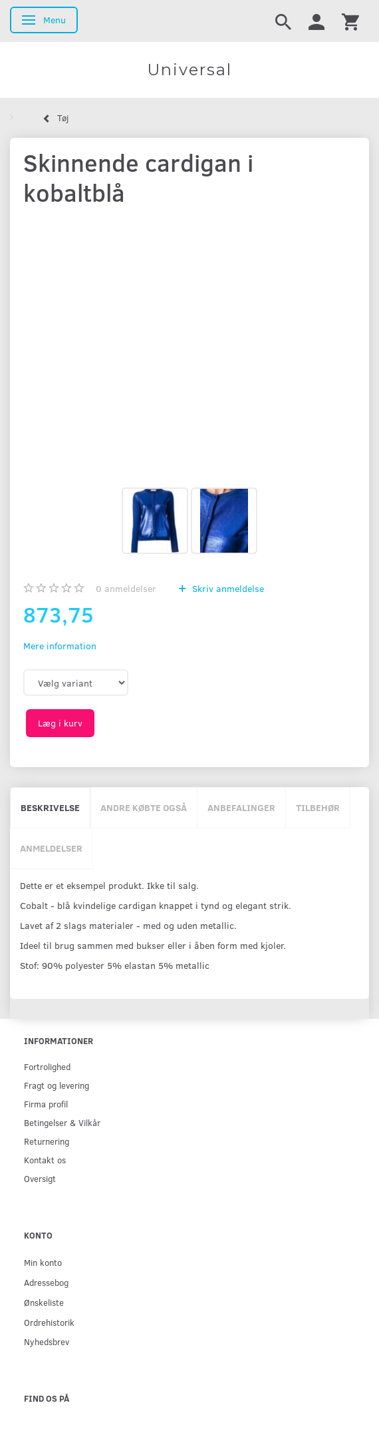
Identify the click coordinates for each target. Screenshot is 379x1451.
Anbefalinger (241, 807)
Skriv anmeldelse (227, 588)
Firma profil (46, 1103)
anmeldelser (126, 588)
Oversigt (40, 1178)
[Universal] (189, 70)
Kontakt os (45, 1159)
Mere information (59, 645)
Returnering (46, 1141)
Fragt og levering (56, 1085)
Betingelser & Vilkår (62, 1122)
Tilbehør (318, 807)
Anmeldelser (51, 848)
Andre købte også (143, 807)
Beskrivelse (50, 807)
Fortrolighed (47, 1066)
